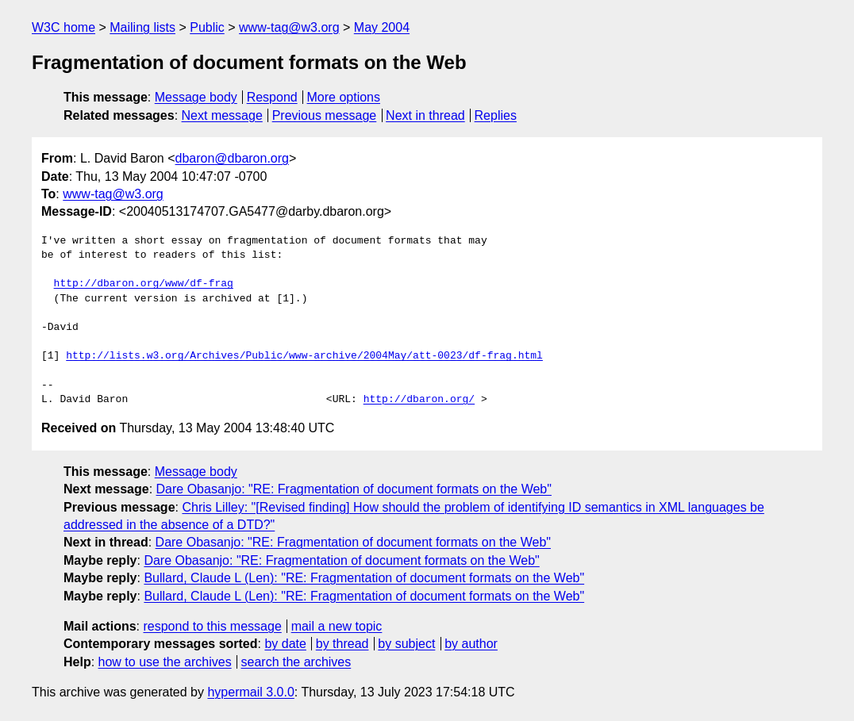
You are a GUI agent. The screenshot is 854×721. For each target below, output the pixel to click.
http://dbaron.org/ (419, 400)
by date (285, 643)
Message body (196, 97)
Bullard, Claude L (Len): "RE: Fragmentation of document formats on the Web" (364, 578)
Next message (222, 115)
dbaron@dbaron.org (232, 158)
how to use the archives (165, 662)
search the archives (296, 662)
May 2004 (382, 27)
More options (344, 97)
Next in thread (425, 115)
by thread (342, 643)
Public (207, 27)
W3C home (63, 27)
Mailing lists (142, 27)
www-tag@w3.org (289, 27)
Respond (272, 97)
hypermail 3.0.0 (250, 692)
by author (471, 643)
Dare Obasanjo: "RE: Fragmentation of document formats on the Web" (354, 489)
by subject (406, 643)
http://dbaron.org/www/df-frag (143, 284)
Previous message (324, 115)
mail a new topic (337, 626)
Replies (496, 115)
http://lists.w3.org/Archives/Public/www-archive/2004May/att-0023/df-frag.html (304, 356)
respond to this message (212, 626)
